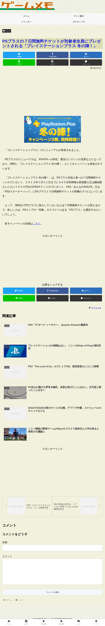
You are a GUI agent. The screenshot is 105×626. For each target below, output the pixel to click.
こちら (37, 223)
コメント (7, 556)
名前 (4, 542)
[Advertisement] (52, 91)
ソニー (6, 31)
